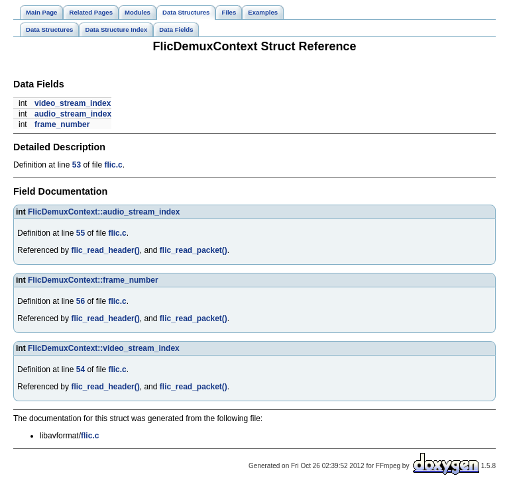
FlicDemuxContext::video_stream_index (104, 348)
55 (80, 233)
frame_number (61, 124)
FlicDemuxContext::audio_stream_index (104, 212)
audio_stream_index (72, 114)
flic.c (113, 165)
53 (76, 165)
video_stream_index (72, 103)
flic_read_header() (105, 250)
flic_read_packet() (193, 250)
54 (80, 369)
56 (80, 301)
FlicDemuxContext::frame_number (93, 280)
